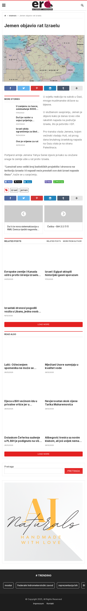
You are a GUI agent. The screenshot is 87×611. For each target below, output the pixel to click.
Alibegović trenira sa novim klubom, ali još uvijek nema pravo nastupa (62, 439)
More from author (72, 241)
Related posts (54, 241)
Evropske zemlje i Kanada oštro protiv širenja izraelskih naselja (23, 273)
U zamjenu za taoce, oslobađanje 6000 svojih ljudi (27, 108)
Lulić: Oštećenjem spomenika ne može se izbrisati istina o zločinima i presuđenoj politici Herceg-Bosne (22, 366)
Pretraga (9, 466)
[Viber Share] (48, 181)
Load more (43, 324)
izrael (14, 190)
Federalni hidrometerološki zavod (35, 585)
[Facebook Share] (8, 181)
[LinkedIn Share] (27, 181)
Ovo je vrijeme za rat (27, 141)
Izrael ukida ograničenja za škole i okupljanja (27, 130)
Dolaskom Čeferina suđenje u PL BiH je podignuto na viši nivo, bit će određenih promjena (22, 439)
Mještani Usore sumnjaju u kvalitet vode (61, 366)
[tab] (54, 241)
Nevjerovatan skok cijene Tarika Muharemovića (61, 403)
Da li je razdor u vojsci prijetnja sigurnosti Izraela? (26, 119)
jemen (24, 190)
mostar (8, 585)
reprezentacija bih (68, 585)
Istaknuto (13, 16)
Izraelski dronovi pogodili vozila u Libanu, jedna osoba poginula (22, 309)
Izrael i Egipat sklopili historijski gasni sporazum (61, 273)
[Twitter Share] (18, 181)
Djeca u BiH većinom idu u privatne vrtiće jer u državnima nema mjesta (20, 403)
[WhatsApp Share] (58, 181)
